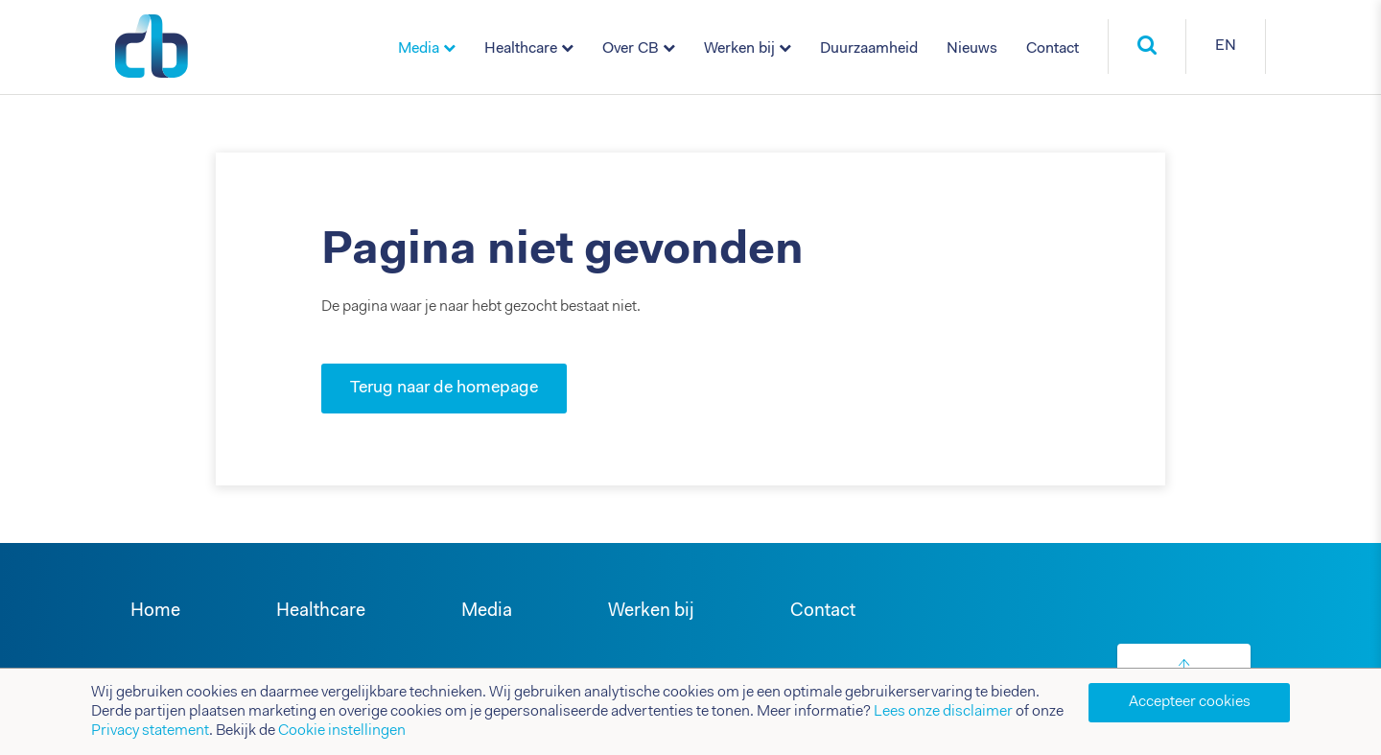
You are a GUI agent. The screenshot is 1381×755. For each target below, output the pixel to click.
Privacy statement (150, 731)
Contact (1052, 49)
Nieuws (972, 49)
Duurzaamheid (869, 49)
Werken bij (739, 49)
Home (155, 611)
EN (1225, 46)
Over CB (630, 49)
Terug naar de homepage (444, 388)
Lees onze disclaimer (943, 712)
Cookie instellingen (342, 731)
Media (418, 49)
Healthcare (520, 49)
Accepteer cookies (1190, 702)
